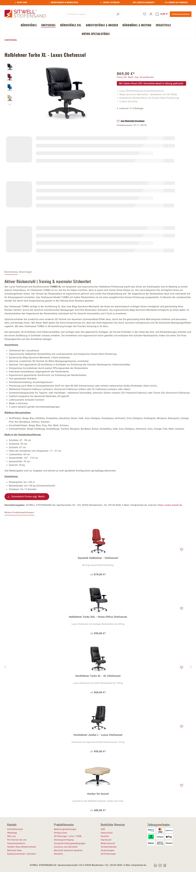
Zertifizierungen (108, 854)
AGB (103, 829)
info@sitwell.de (138, 865)
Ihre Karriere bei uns (17, 840)
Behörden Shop (14, 850)
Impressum (106, 840)
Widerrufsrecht (108, 843)
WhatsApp (12, 833)
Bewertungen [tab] (25, 272)
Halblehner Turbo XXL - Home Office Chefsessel (98, 616)
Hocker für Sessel (98, 793)
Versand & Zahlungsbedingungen (69, 843)
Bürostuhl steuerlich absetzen (68, 850)
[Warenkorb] (162, 14)
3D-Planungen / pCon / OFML (68, 836)
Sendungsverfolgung (64, 840)
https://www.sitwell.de (170, 505)
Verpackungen (107, 850)
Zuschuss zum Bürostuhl (66, 847)
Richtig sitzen (60, 833)
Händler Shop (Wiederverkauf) (21, 847)
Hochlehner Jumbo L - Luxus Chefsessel (98, 734)
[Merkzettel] (144, 14)
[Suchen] (118, 14)
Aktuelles (58, 854)
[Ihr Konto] (151, 14)
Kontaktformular (15, 829)
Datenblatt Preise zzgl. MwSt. (28, 496)
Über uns (11, 836)
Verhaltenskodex (109, 847)
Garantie (105, 836)
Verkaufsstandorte (181, 14)
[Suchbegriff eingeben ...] (90, 14)
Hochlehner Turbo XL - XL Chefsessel (98, 675)
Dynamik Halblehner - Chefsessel (98, 557)
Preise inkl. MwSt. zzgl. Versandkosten (135, 77)
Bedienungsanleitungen (65, 829)
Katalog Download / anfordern (21, 854)
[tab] (11, 272)
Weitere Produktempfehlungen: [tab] (19, 512)
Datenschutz (107, 833)
